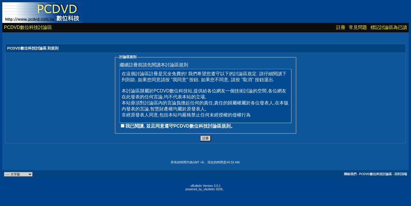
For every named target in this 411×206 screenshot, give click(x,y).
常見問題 (358, 27)
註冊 (340, 27)
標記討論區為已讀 (388, 27)
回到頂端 (400, 174)
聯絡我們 (350, 174)
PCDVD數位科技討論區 (28, 27)
